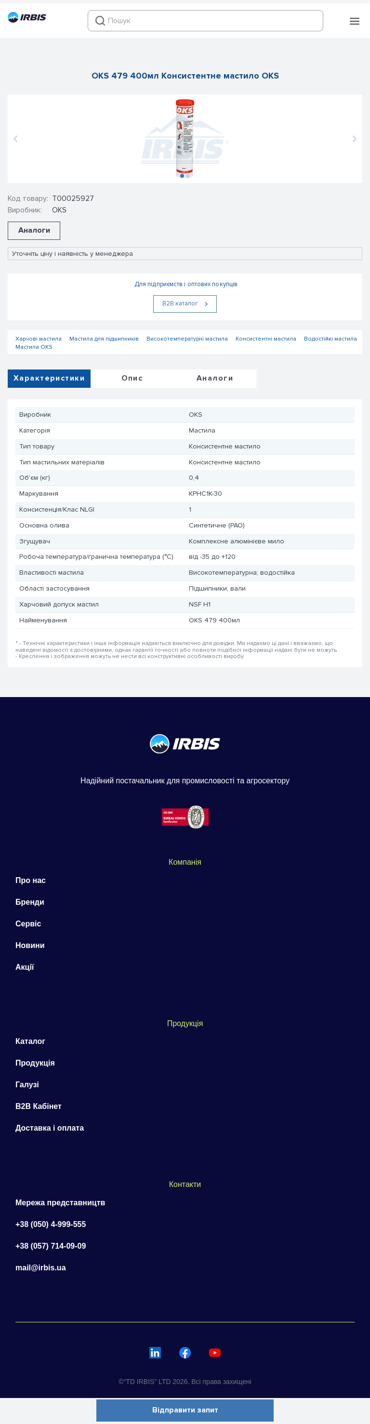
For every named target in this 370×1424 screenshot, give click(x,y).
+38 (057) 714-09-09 (50, 1246)
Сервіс (28, 924)
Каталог (30, 1041)
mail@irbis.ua (40, 1268)
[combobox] (205, 20)
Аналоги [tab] (215, 378)
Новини (30, 945)
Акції (24, 967)
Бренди (29, 902)
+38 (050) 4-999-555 (50, 1224)
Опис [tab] (132, 378)
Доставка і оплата (49, 1128)
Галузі (27, 1085)
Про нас (30, 880)
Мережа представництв (60, 1203)
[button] (354, 21)
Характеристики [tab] (49, 378)
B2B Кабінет (38, 1106)
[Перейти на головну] (27, 20)
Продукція (35, 1063)
